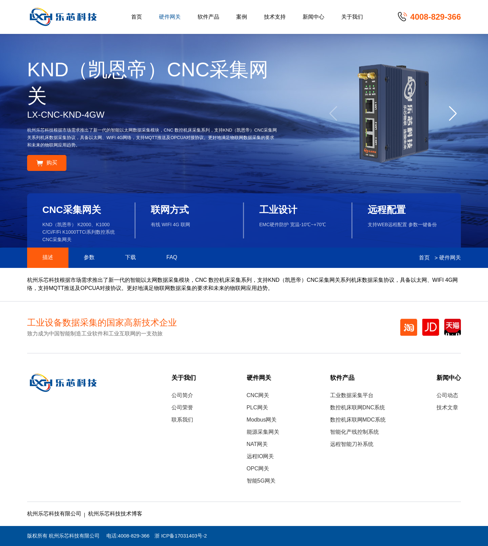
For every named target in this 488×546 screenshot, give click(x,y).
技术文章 (447, 408)
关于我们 (352, 17)
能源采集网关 (263, 432)
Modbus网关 (262, 420)
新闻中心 (313, 17)
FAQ (171, 257)
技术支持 (275, 17)
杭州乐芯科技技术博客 (115, 514)
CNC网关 (258, 395)
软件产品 (208, 17)
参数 (89, 257)
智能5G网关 (261, 481)
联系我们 (182, 420)
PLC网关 (257, 408)
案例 (241, 17)
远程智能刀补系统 (351, 444)
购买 (46, 162)
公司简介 (182, 395)
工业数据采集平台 (351, 395)
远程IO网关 (260, 457)
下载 (130, 257)
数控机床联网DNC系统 (357, 408)
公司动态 (447, 395)
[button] (453, 113)
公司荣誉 (182, 408)
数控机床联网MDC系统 (358, 420)
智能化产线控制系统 (354, 432)
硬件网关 (170, 17)
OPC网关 (258, 469)
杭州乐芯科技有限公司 (54, 514)
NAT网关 (257, 444)
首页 (136, 17)
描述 (47, 257)
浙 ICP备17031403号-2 (181, 536)
